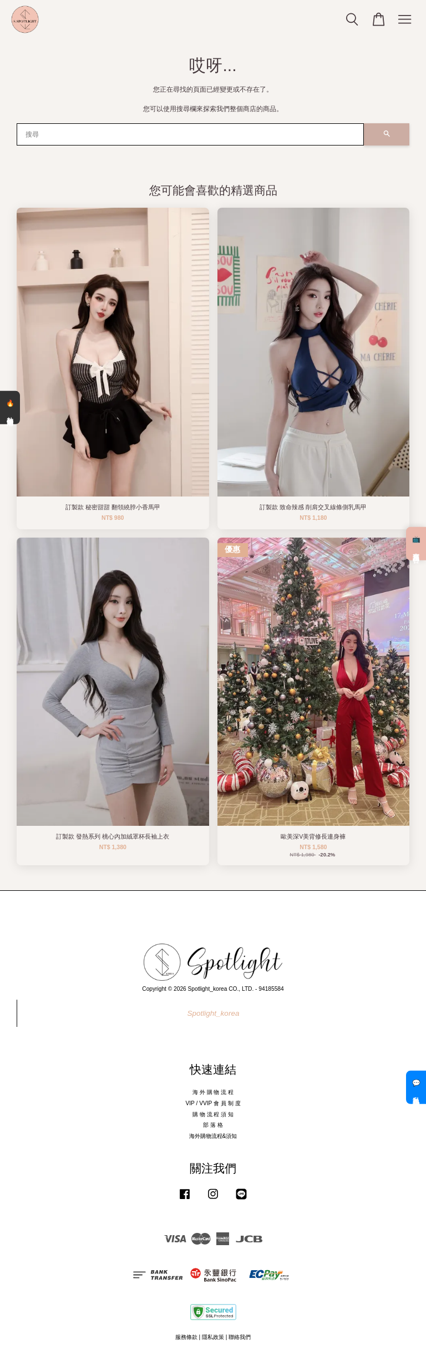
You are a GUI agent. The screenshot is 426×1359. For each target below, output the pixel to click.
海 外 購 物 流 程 (213, 1092)
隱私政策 (213, 1337)
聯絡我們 (240, 1337)
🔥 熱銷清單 (10, 407)
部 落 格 (213, 1125)
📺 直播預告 (416, 543)
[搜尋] (190, 134)
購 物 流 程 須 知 (213, 1114)
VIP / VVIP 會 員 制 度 (212, 1103)
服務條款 (186, 1337)
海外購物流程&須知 (213, 1136)
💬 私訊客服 (416, 1087)
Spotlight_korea (213, 1013)
